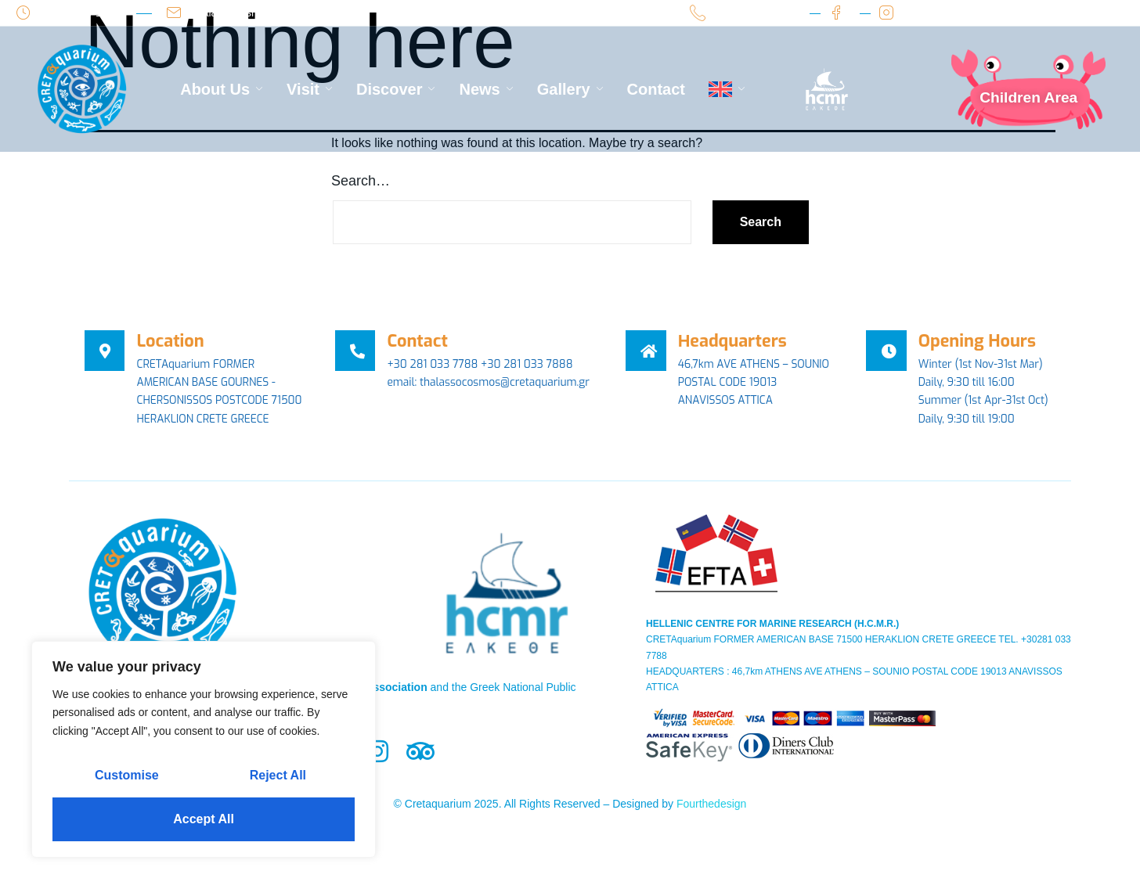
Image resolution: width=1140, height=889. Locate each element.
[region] (203, 749)
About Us (221, 89)
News (486, 89)
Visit (310, 89)
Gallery (570, 89)
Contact (656, 89)
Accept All (203, 819)
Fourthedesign (711, 824)
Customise (127, 775)
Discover (396, 89)
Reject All (278, 775)
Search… (360, 181)
